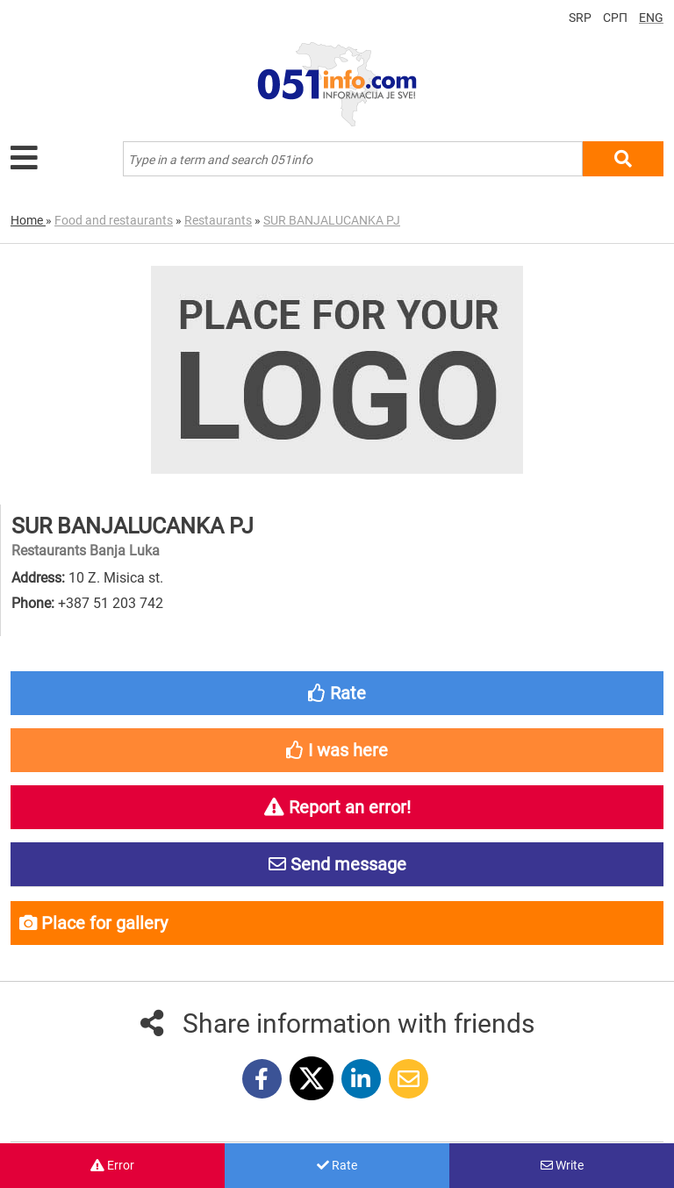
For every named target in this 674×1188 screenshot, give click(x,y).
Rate (337, 1165)
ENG (651, 18)
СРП (615, 18)
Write (562, 1165)
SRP (580, 18)
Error (112, 1165)
